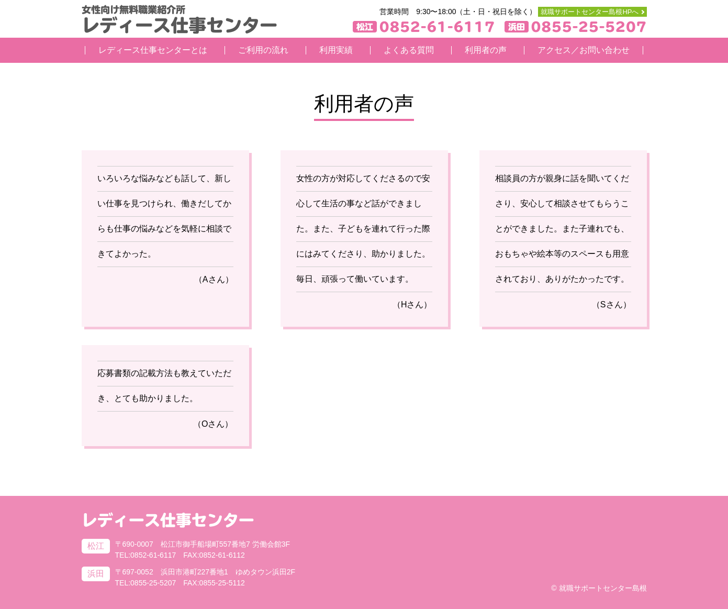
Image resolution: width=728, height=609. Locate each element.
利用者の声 (486, 50)
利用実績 (336, 50)
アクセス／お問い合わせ (583, 50)
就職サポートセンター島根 (603, 588)
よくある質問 (409, 50)
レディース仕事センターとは (152, 50)
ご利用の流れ (263, 50)
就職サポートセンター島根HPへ (590, 12)
